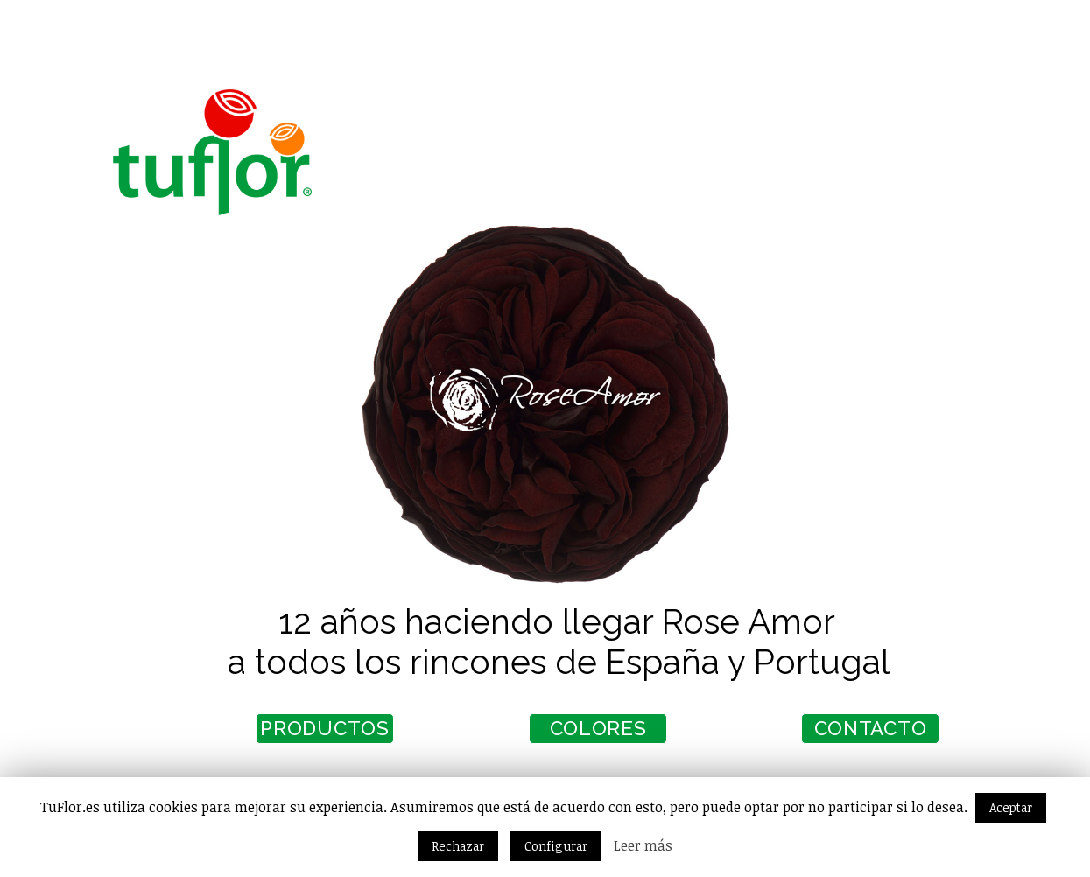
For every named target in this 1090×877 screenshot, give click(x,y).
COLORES (564, 735)
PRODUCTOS (291, 735)
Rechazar (458, 846)
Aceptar (1010, 807)
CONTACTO (836, 735)
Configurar (555, 846)
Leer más (643, 845)
